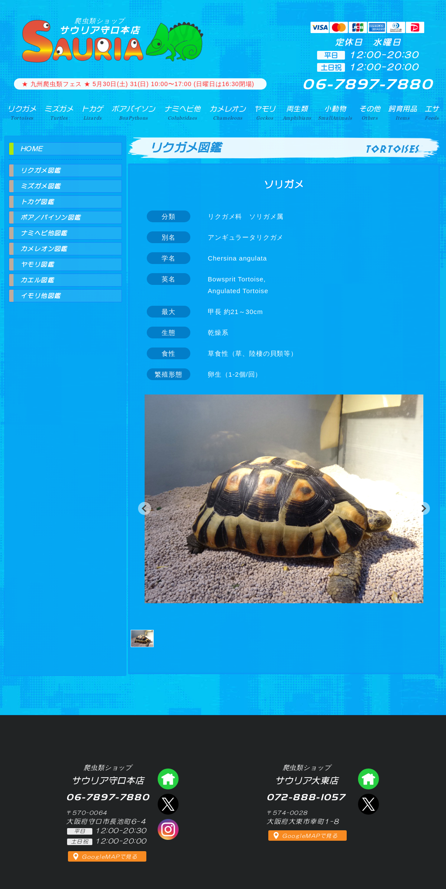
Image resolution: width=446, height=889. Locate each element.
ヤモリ (265, 112)
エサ (432, 112)
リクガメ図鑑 (40, 170)
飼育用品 (402, 112)
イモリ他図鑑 (40, 296)
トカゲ (92, 112)
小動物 (335, 112)
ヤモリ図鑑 (37, 264)
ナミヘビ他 (182, 112)
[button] (144, 508)
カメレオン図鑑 (44, 249)
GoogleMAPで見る (109, 856)
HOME (31, 149)
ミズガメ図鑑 (40, 186)
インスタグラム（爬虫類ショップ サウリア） (168, 829)
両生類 (297, 112)
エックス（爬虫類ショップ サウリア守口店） (168, 804)
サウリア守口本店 (99, 25)
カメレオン (227, 112)
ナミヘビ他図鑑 (44, 233)
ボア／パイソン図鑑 (50, 217)
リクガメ (22, 112)
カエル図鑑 (37, 280)
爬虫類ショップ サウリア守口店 (168, 779)
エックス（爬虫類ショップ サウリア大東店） (368, 804)
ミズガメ (59, 112)
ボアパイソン (133, 112)
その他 (370, 112)
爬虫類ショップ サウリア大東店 (368, 779)
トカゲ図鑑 (37, 202)
